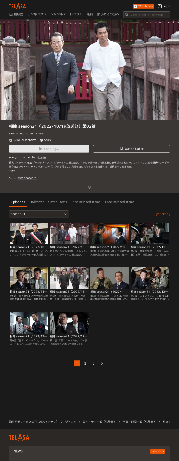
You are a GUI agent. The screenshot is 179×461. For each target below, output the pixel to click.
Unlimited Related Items (48, 202)
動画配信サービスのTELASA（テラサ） (34, 422)
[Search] (146, 14)
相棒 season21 (27, 178)
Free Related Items (119, 202)
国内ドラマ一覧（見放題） (99, 422)
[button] (143, 6)
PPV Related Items (86, 202)
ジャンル (70, 422)
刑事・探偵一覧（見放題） (139, 422)
